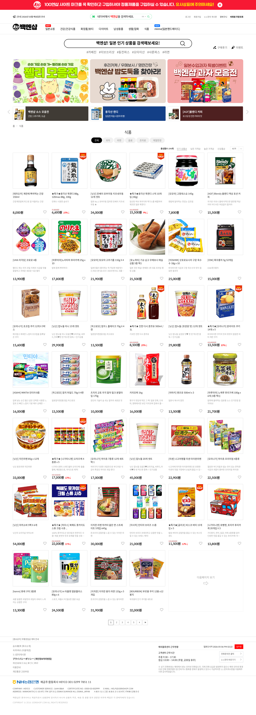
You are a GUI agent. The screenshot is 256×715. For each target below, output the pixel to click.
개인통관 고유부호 (21, 671)
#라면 (166, 52)
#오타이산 (138, 52)
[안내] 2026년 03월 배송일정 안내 (31, 16)
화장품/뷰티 (87, 29)
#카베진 (91, 52)
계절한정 (157, 140)
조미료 (143, 140)
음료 (130, 140)
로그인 (188, 16)
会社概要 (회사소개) (22, 645)
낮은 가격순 (195, 148)
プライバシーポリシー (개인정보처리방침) (32, 658)
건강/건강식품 (67, 29)
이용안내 (17, 667)
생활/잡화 (133, 29)
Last (145, 622)
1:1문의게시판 (19, 654)
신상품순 (221, 148)
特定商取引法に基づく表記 (25, 662)
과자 (108, 140)
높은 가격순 (209, 148)
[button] (247, 112)
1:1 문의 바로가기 (231, 660)
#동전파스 (123, 52)
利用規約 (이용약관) (22, 650)
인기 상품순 (182, 148)
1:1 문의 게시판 (210, 16)
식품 (146, 29)
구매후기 (220, 47)
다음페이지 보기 (206, 581)
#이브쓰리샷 (106, 52)
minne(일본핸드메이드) (167, 29)
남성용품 (118, 29)
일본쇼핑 (50, 29)
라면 (119, 140)
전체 (97, 140)
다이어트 (103, 29)
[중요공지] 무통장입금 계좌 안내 (26, 639)
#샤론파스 (153, 52)
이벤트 (237, 47)
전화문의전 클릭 (231, 654)
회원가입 (197, 16)
